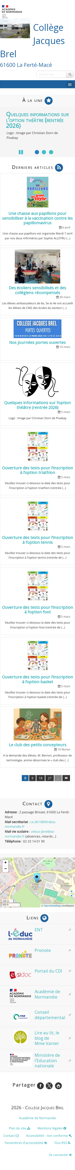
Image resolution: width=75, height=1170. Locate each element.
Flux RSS (62, 1143)
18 (40, 778)
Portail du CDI (35, 971)
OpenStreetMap (52, 905)
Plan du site (19, 1128)
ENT (25, 929)
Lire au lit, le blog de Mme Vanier (33, 1038)
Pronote (29, 950)
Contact (11, 1135)
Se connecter (60, 1155)
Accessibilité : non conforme (49, 1135)
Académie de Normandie (34, 994)
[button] (37, 877)
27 (49, 778)
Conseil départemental (36, 1015)
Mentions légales (51, 1128)
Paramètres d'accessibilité (26, 1143)
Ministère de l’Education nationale (34, 1060)
